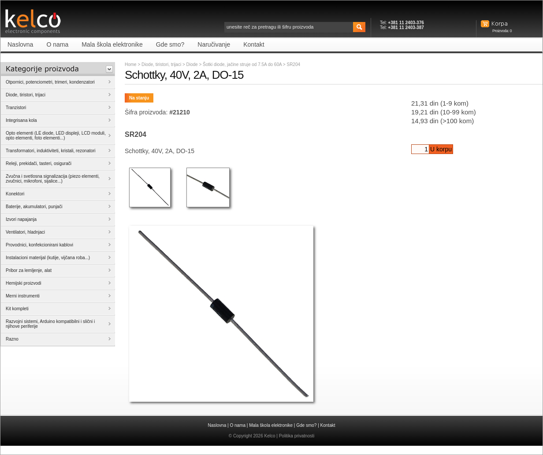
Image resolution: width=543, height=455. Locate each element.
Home (131, 64)
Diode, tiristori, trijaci (161, 64)
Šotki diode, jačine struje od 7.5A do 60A (243, 64)
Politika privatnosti (297, 435)
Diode (192, 64)
